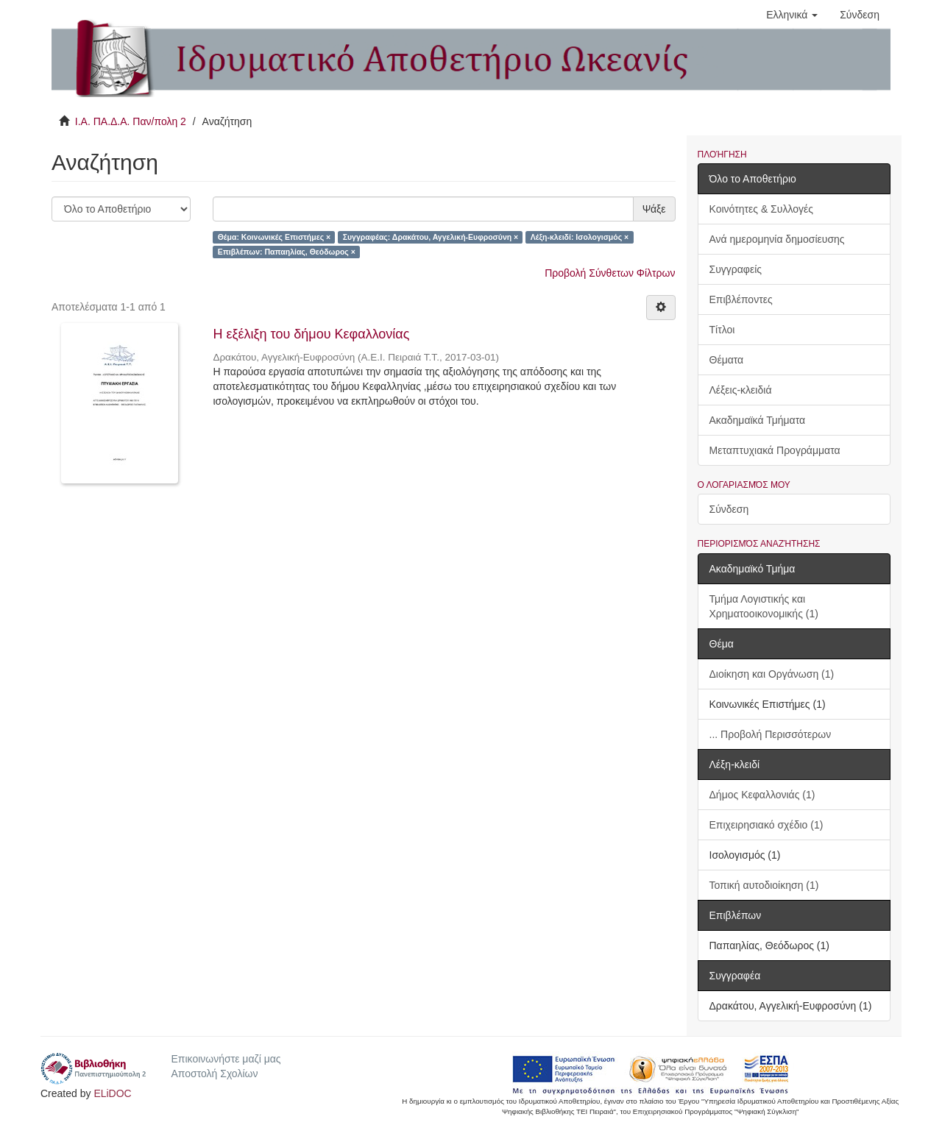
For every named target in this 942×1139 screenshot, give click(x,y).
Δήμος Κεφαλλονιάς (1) (762, 795)
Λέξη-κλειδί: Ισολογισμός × (580, 237)
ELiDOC (112, 1093)
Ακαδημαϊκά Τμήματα (757, 420)
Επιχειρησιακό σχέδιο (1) (766, 825)
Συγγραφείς (735, 269)
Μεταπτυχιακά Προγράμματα (774, 450)
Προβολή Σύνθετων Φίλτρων (610, 273)
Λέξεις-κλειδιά (740, 390)
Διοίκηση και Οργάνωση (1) (772, 674)
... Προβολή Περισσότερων (770, 734)
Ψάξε (654, 209)
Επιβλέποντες (741, 299)
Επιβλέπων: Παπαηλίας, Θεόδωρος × (286, 251)
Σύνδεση (729, 509)
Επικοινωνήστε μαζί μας (225, 1059)
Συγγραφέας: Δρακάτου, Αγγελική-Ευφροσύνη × (431, 237)
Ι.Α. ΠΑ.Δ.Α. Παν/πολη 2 (130, 121)
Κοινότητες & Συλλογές (761, 209)
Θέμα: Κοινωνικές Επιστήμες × (274, 237)
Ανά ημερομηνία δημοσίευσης (777, 239)
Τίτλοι (722, 330)
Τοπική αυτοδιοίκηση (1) (764, 885)
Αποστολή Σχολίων (214, 1073)
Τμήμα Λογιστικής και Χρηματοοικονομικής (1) (763, 606)
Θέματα (726, 360)
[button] (792, 14)
